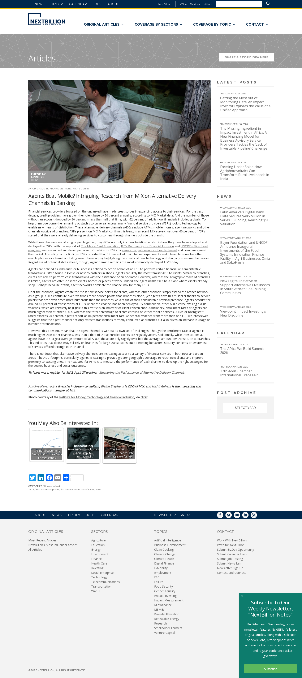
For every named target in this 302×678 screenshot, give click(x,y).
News (39, 4)
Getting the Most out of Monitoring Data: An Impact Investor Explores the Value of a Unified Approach (245, 104)
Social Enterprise (102, 573)
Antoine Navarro (38, 188)
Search (267, 4)
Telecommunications (105, 582)
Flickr (144, 397)
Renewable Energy (166, 619)
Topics (160, 532)
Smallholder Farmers (168, 628)
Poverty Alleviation (166, 614)
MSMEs (159, 610)
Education (98, 545)
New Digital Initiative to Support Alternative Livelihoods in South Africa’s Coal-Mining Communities (245, 287)
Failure (158, 582)
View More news (263, 197)
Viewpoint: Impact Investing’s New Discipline (243, 313)
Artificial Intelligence (167, 540)
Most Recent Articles (42, 540)
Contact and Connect (231, 573)
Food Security (163, 586)
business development (48, 489)
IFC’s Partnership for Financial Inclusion (147, 246)
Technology (99, 577)
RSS (256, 516)
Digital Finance (164, 563)
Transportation (101, 586)
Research (160, 623)
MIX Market (100, 231)
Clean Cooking (164, 550)
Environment (99, 554)
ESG (157, 577)
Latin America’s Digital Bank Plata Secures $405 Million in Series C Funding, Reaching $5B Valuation (244, 218)
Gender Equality (164, 591)
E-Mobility (161, 568)
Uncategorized (52, 486)
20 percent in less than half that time (96, 219)
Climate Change (165, 554)
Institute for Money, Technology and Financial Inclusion (96, 397)
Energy (95, 550)
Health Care (99, 563)
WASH (95, 591)
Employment (162, 573)
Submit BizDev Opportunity (235, 550)
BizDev (57, 4)
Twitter (231, 516)
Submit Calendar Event (232, 554)
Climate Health (164, 559)
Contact (257, 24)
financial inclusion (70, 489)
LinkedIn (248, 516)
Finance (96, 559)
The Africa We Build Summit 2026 (242, 350)
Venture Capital (164, 633)
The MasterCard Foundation (100, 246)
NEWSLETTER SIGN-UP (172, 515)
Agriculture (98, 540)
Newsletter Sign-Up (230, 568)
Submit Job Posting (230, 559)
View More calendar (260, 333)
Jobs (97, 4)
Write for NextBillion (231, 545)
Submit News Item (229, 563)
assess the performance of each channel (149, 250)
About (113, 4)
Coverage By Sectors (159, 24)
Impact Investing (165, 596)
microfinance (88, 489)
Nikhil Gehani (81, 188)
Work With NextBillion (232, 540)
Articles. (43, 58)
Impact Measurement (169, 600)
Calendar (78, 4)
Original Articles (104, 24)
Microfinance (163, 605)
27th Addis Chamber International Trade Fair (239, 373)
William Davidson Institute (196, 4)
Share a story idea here (249, 58)
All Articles (35, 550)
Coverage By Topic (214, 24)
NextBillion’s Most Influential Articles (53, 545)
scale (98, 489)
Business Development (170, 545)
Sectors (99, 532)
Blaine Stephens (61, 188)
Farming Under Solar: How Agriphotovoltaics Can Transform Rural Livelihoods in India (244, 172)
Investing (97, 568)
